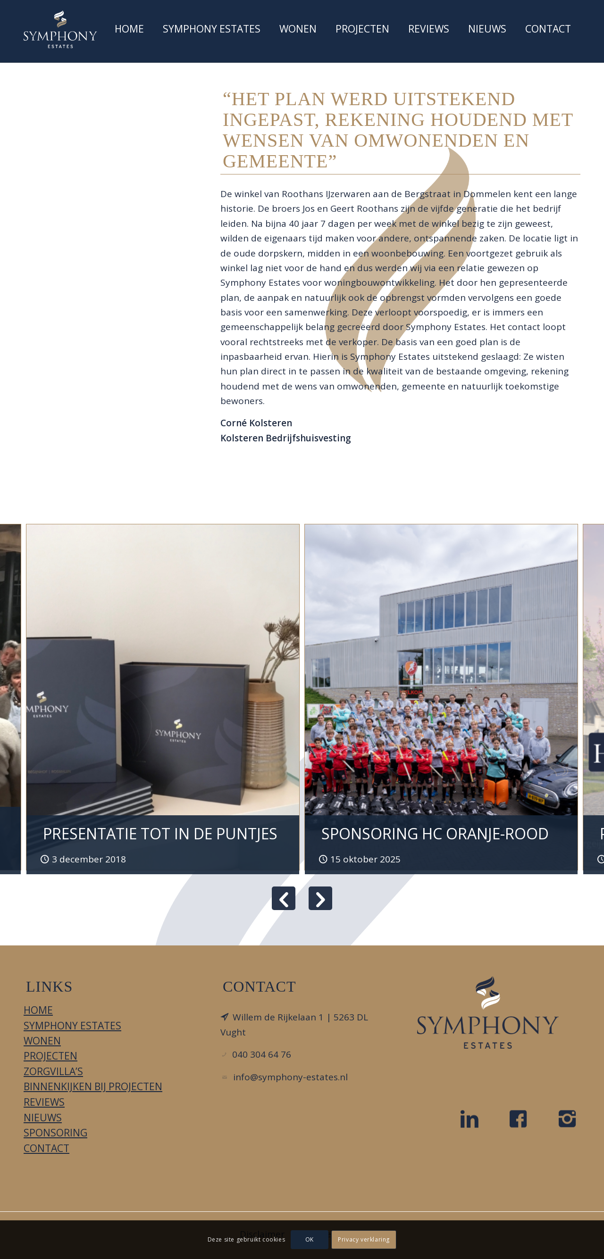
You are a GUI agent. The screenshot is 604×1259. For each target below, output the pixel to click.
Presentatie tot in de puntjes (160, 833)
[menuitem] (129, 31)
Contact (46, 1148)
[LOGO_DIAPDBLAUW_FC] (488, 1012)
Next (320, 898)
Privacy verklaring (364, 1239)
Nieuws (43, 1117)
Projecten (50, 1055)
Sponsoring (55, 1132)
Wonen (42, 1040)
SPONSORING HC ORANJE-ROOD (435, 833)
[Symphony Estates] (60, 29)
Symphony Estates (72, 1025)
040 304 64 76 (261, 1054)
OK (309, 1239)
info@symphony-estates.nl (290, 1077)
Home (38, 1010)
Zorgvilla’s (53, 1071)
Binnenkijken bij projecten (93, 1086)
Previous (283, 898)
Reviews (44, 1102)
